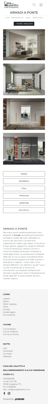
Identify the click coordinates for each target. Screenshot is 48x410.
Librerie (6, 299)
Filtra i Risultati (24, 23)
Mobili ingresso (10, 304)
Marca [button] (24, 174)
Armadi (28, 17)
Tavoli (5, 307)
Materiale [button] (24, 181)
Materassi (7, 356)
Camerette (8, 351)
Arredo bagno (9, 312)
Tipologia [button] (24, 196)
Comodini (7, 354)
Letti (5, 348)
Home (7, 17)
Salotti (6, 301)
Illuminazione (9, 315)
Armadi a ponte (38, 17)
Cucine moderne (10, 331)
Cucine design (9, 329)
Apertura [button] (24, 203)
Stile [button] (24, 188)
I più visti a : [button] (24, 210)
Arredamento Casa (17, 17)
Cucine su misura (11, 334)
